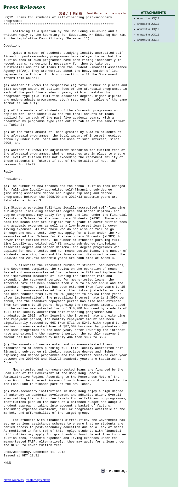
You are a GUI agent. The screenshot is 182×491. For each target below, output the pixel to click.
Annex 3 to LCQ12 (148, 29)
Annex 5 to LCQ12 (148, 39)
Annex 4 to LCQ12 (148, 34)
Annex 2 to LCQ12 (148, 23)
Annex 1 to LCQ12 (148, 18)
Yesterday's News (38, 480)
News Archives (14, 480)
